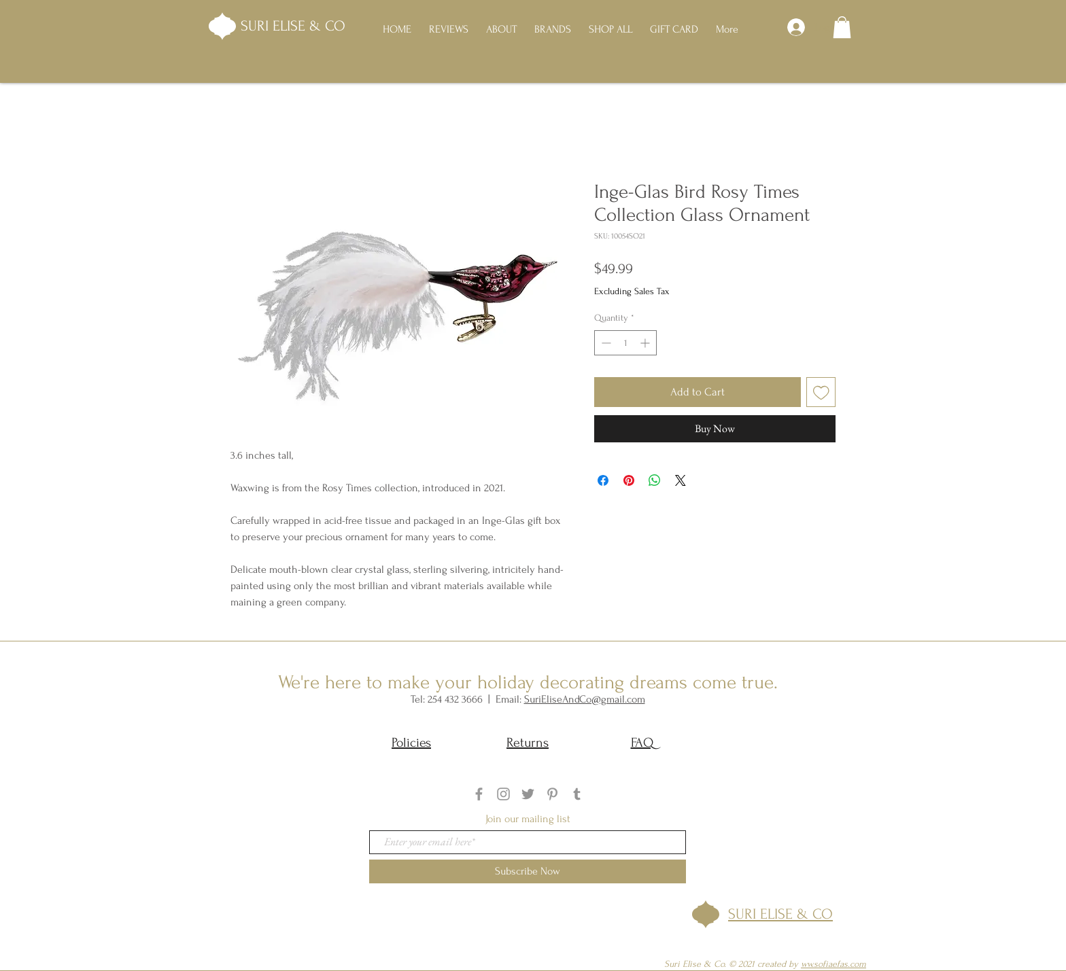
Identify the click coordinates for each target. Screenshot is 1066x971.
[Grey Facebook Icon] (478, 793)
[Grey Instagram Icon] (503, 793)
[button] (842, 27)
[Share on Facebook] (603, 480)
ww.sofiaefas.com (833, 964)
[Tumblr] (576, 793)
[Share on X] (680, 480)
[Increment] (646, 343)
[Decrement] (604, 343)
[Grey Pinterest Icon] (552, 793)
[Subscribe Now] (527, 871)
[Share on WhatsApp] (655, 480)
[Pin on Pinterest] (629, 480)
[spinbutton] (625, 343)
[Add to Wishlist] (821, 392)
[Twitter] (527, 793)
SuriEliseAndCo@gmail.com (584, 699)
